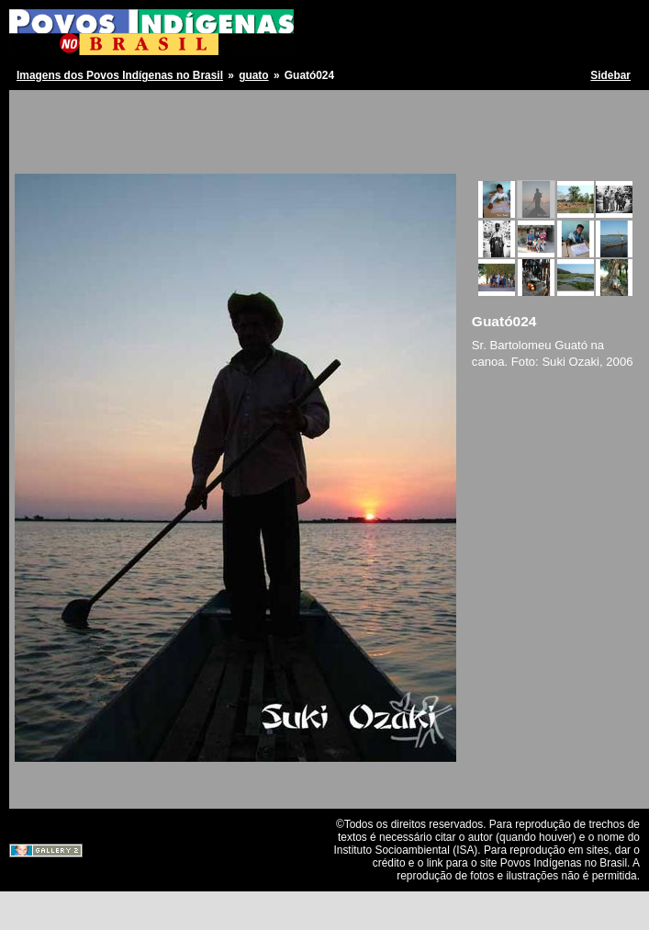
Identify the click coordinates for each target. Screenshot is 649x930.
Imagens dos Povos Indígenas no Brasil (120, 75)
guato (253, 75)
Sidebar (610, 75)
